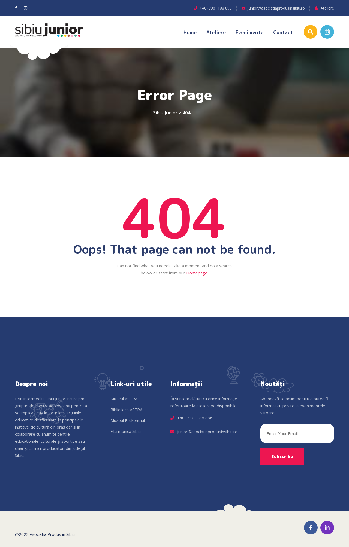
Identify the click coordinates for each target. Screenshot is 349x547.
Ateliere (327, 8)
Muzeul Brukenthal (127, 420)
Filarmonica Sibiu (125, 431)
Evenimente (249, 32)
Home (190, 32)
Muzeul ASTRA (123, 398)
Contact (283, 32)
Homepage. (197, 273)
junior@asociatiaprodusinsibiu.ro (276, 8)
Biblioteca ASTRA (126, 409)
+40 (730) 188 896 (216, 8)
